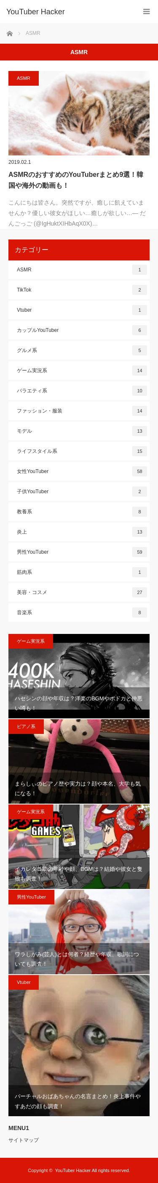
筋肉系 (82, 572)
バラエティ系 (82, 391)
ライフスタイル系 (82, 451)
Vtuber (82, 310)
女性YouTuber (82, 471)
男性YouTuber (82, 552)
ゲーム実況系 (82, 370)
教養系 (82, 512)
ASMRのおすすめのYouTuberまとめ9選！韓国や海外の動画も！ (75, 180)
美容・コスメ (82, 592)
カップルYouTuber (82, 330)
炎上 (82, 532)
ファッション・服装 (82, 411)
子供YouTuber (82, 491)
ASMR (23, 78)
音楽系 (82, 612)
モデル (82, 431)
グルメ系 (82, 350)
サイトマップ (23, 1140)
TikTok (82, 290)
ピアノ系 (26, 726)
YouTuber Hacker (35, 12)
